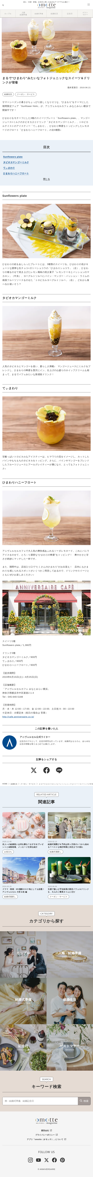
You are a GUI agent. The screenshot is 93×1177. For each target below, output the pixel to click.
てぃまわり (9, 168)
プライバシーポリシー (45, 1135)
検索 (86, 1101)
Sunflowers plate (13, 157)
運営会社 (45, 1130)
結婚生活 (8, 94)
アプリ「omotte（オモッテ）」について (45, 1139)
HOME (4, 784)
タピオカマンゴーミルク (16, 162)
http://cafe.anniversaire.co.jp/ (18, 717)
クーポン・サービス (26, 94)
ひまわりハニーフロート (16, 173)
